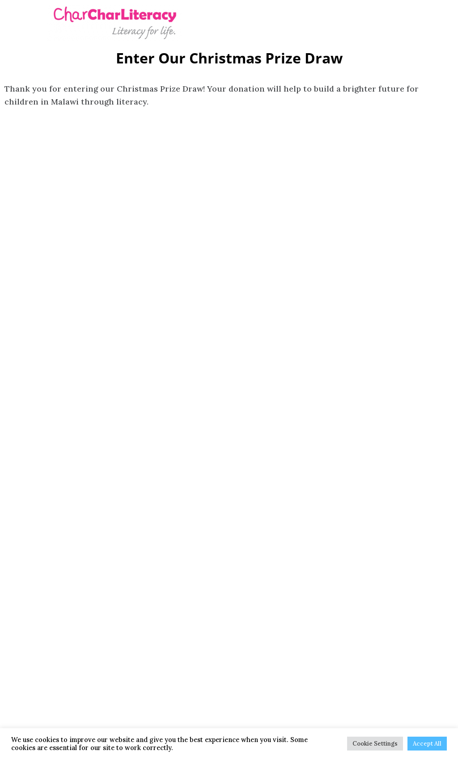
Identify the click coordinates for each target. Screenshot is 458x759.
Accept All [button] (427, 743)
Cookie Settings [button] (375, 743)
